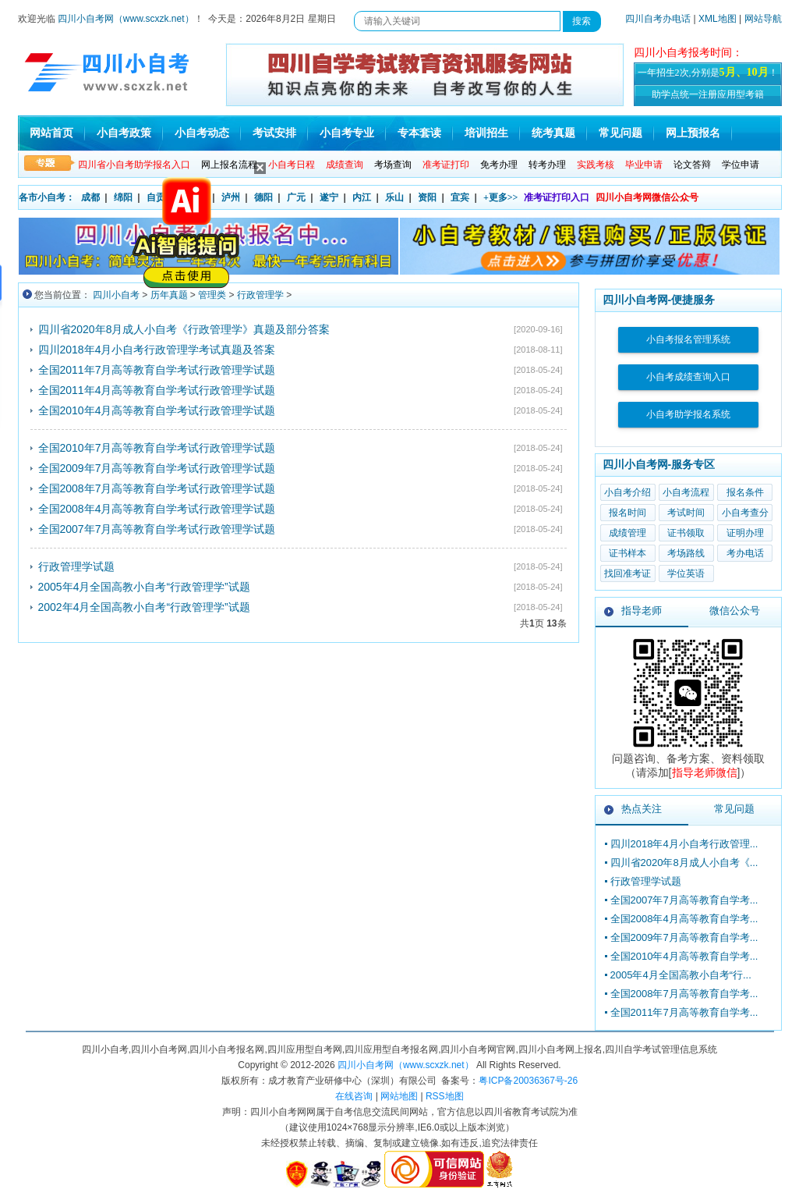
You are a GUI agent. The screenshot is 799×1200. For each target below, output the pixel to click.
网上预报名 (693, 133)
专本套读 (419, 133)
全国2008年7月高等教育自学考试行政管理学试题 (157, 488)
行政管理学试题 (76, 566)
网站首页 (51, 133)
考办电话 (745, 553)
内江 (361, 197)
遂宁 (329, 197)
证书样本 (627, 553)
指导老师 (641, 610)
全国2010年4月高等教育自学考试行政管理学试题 (157, 410)
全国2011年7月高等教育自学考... (684, 1012)
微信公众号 (734, 610)
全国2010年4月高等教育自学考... (684, 956)
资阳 (427, 197)
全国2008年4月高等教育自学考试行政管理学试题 (157, 508)
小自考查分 (745, 512)
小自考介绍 (627, 492)
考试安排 (274, 133)
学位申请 (740, 164)
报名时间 (627, 512)
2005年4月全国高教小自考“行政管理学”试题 (144, 586)
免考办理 (499, 164)
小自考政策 (124, 133)
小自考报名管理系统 (688, 339)
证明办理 (745, 532)
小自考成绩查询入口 (688, 376)
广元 (296, 197)
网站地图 (399, 1096)
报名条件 (745, 492)
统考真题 (553, 133)
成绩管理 (627, 532)
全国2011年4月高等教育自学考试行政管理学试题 (157, 390)
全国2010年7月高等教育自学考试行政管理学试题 (157, 448)
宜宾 (460, 197)
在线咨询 (354, 1096)
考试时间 (686, 512)
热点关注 (641, 809)
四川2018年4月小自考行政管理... (684, 844)
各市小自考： (47, 197)
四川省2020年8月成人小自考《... (684, 862)
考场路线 (686, 553)
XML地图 (717, 18)
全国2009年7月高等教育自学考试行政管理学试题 (157, 468)
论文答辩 (692, 164)
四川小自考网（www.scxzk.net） (126, 18)
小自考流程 (686, 492)
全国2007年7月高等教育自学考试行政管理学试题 (157, 529)
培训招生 (486, 133)
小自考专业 (347, 133)
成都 (90, 197)
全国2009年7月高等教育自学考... (684, 937)
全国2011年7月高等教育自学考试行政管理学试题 (157, 370)
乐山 (394, 197)
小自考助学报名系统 (688, 414)
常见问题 (620, 133)
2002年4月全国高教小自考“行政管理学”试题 (144, 607)
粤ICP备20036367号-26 (528, 1080)
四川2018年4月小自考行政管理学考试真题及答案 (157, 349)
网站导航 (763, 18)
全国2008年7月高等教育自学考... (684, 993)
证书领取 (686, 532)
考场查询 (393, 164)
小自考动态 (202, 133)
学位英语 (686, 573)
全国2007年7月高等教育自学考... (684, 900)
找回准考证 (627, 573)
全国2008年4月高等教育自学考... (684, 919)
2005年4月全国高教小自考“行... (680, 975)
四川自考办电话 (658, 18)
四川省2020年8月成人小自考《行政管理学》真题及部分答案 (184, 329)
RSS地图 (445, 1096)
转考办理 (547, 164)
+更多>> (500, 197)
